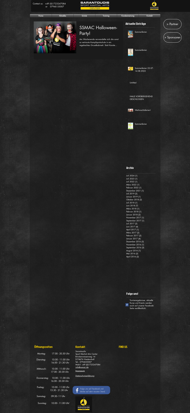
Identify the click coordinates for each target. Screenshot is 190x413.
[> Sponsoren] (172, 37)
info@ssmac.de (82, 367)
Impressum (80, 371)
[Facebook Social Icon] (76, 389)
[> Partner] (172, 24)
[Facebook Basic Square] (127, 304)
